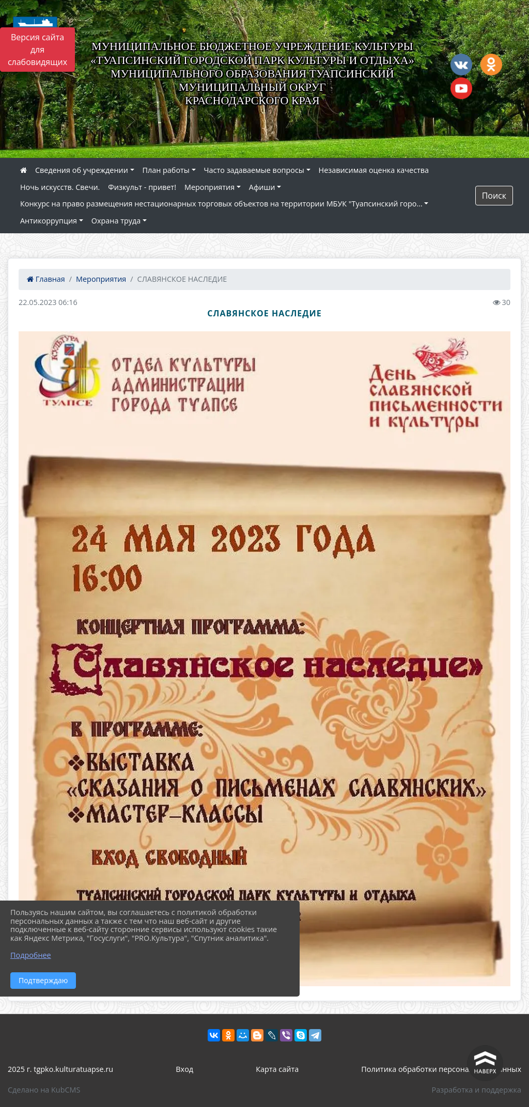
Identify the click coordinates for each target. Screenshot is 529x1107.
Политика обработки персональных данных (441, 1069)
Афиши (262, 187)
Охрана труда (116, 221)
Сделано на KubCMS (44, 1090)
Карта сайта (277, 1069)
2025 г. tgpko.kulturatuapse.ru (60, 1069)
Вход (184, 1069)
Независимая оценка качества (374, 170)
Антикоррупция (48, 221)
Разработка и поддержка (476, 1090)
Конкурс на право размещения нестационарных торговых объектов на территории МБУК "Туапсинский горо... (221, 203)
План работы (166, 170)
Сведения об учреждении (81, 170)
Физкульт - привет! (142, 187)
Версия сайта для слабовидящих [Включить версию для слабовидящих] (37, 49)
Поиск (494, 195)
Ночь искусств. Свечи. (60, 187)
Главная (46, 279)
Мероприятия (209, 187)
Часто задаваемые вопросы (254, 170)
